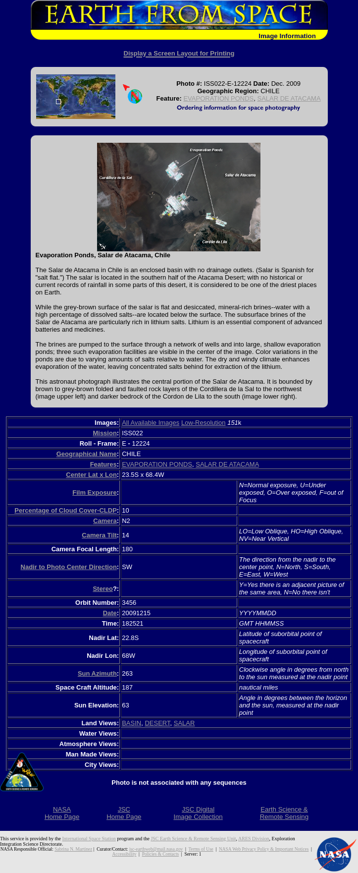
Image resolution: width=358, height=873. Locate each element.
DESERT (157, 723)
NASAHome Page (62, 813)
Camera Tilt (99, 535)
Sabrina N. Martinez (73, 849)
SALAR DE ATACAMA (288, 98)
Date (110, 613)
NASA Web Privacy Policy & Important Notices (263, 849)
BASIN (131, 723)
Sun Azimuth (97, 673)
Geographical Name (86, 454)
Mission (104, 433)
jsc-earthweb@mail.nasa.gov (156, 849)
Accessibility (124, 854)
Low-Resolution (203, 422)
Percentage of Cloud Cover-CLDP (65, 510)
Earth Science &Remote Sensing (284, 813)
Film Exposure (94, 492)
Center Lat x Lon (91, 474)
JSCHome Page (123, 813)
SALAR (184, 723)
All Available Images (150, 422)
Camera (105, 520)
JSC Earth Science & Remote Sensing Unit (193, 838)
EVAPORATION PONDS (218, 98)
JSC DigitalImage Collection (197, 813)
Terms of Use (200, 849)
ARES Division (253, 838)
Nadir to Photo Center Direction (69, 567)
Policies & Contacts (160, 854)
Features (103, 464)
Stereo (102, 588)
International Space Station (89, 838)
